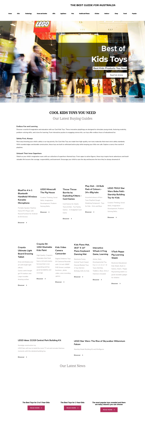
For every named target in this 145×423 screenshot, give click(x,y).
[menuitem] (10, 13)
